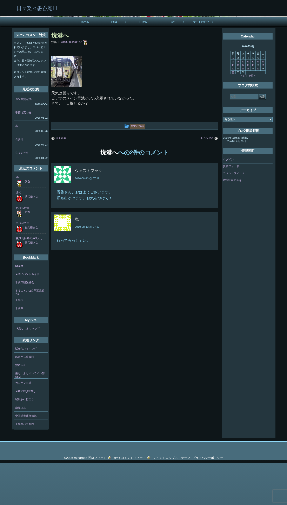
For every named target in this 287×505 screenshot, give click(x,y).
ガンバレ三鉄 (23, 425)
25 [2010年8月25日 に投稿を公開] (248, 111)
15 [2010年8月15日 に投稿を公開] (233, 107)
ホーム (85, 63)
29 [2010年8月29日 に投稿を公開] (233, 114)
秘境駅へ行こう (24, 441)
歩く (18, 168)
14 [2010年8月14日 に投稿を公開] (263, 103)
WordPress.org (232, 222)
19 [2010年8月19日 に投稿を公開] (253, 107)
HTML (143, 63)
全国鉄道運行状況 (26, 458)
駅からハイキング (26, 390)
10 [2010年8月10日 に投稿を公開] (243, 103)
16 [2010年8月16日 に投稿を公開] (238, 107)
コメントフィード (234, 215)
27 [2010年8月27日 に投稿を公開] (258, 111)
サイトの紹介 (201, 63)
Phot (114, 63)
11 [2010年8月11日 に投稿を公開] (248, 103)
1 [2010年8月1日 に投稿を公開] (233, 100)
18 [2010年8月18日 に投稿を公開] (248, 107)
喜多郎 (19, 181)
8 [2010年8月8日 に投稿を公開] (233, 103)
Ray (172, 63)
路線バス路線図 (24, 399)
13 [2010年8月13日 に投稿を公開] (258, 103)
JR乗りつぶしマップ (27, 370)
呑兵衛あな (31, 238)
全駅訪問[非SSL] (25, 433)
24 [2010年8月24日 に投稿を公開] (243, 111)
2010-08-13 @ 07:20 (87, 269)
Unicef (19, 308)
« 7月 (244, 117)
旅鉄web (20, 407)
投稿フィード (231, 208)
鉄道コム (20, 449)
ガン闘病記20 (23, 141)
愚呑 (27, 223)
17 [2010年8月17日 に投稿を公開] (243, 107)
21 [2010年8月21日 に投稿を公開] (263, 107)
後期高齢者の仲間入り (29, 280)
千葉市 (19, 342)
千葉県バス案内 (24, 466)
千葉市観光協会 (24, 324)
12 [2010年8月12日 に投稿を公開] (253, 103)
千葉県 (19, 350)
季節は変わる (23, 154)
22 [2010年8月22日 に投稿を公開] (233, 111)
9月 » (252, 117)
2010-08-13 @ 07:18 (87, 220)
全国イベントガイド (27, 316)
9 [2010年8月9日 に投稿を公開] (238, 103)
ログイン (228, 201)
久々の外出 (22, 194)
